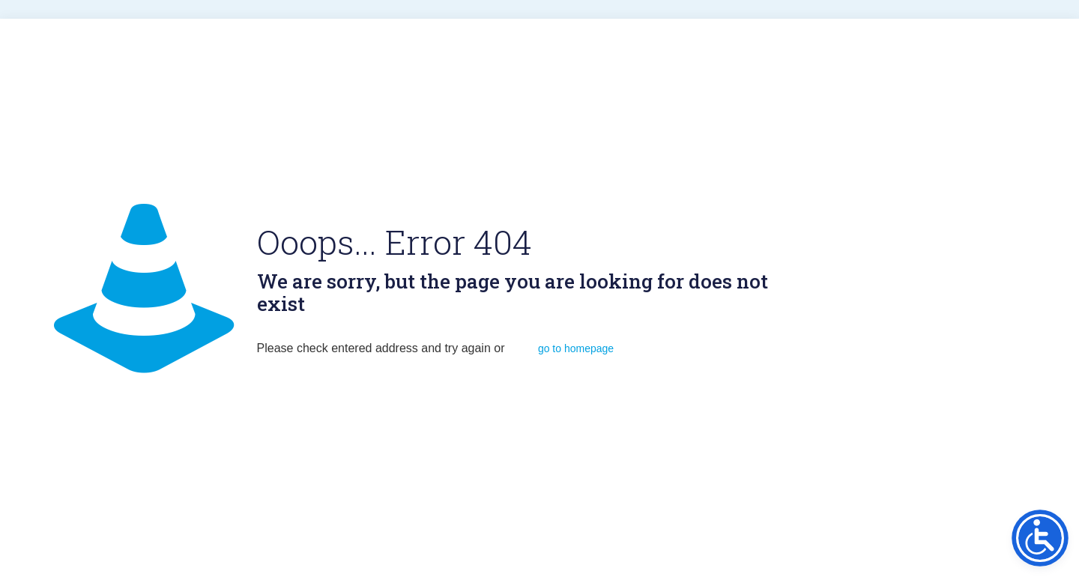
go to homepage (576, 348)
